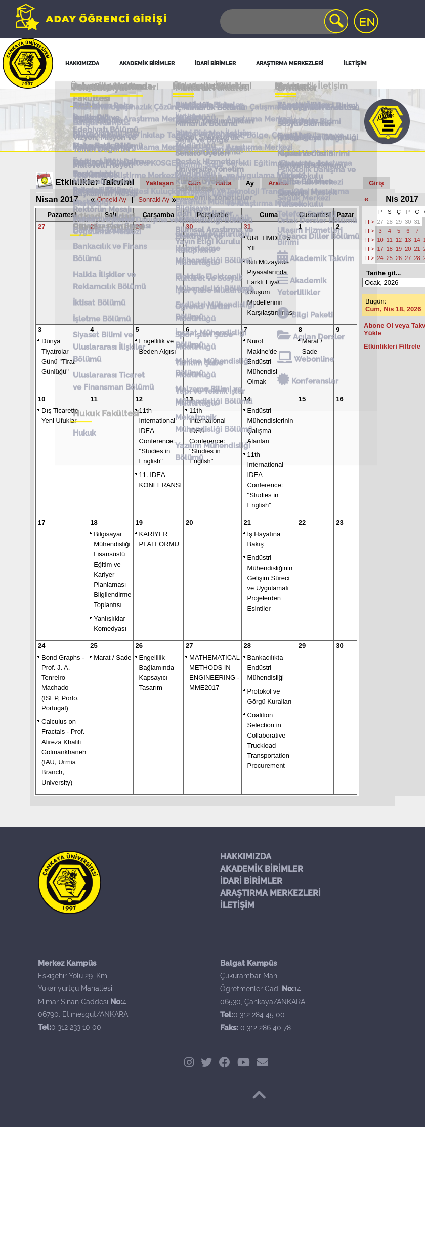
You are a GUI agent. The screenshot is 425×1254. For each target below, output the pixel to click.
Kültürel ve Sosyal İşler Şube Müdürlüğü (215, 144)
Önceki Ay (111, 199)
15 (302, 399)
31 (247, 226)
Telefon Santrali (308, 132)
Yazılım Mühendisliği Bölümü (210, 183)
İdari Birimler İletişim (211, 106)
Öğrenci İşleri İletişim (211, 109)
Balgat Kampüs (94, 104)
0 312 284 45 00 (259, 1015)
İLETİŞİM (237, 905)
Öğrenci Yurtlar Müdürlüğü (201, 149)
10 (41, 399)
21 (247, 522)
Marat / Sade (112, 657)
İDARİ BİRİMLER (251, 881)
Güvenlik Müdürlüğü (210, 136)
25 (93, 646)
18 (93, 522)
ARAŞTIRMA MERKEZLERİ (270, 893)
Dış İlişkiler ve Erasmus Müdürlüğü (214, 128)
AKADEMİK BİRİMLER (261, 869)
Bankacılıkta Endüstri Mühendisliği (265, 667)
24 (41, 646)
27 (41, 226)
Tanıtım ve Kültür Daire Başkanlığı (108, 134)
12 (139, 399)
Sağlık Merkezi (305, 129)
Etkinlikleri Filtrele (392, 346)
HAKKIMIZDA (245, 856)
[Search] (283, 21)
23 (339, 522)
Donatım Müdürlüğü (210, 133)
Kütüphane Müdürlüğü (214, 139)
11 (93, 399)
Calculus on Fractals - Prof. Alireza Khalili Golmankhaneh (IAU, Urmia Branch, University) (63, 752)
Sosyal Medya (304, 101)
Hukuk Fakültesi (99, 175)
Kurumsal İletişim (205, 118)
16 (339, 399)
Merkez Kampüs (95, 101)
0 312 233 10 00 (76, 1027)
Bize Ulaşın (299, 104)
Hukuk (77, 179)
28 (93, 226)
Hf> (369, 222)
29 (139, 226)
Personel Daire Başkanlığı (93, 128)
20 (189, 522)
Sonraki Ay (153, 199)
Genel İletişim (94, 97)
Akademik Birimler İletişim (207, 102)
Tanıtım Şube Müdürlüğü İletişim (207, 113)
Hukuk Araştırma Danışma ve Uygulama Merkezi (119, 123)
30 (189, 226)
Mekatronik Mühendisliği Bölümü (211, 177)
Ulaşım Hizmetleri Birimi (312, 137)
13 (189, 399)
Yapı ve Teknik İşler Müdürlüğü (208, 166)
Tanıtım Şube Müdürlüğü (197, 160)
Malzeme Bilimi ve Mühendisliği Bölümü (211, 171)
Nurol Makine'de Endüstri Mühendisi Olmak (262, 361)
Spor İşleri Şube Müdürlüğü (202, 155)
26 (139, 646)
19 (139, 522)
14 (247, 399)
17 (41, 522)
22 (302, 522)
